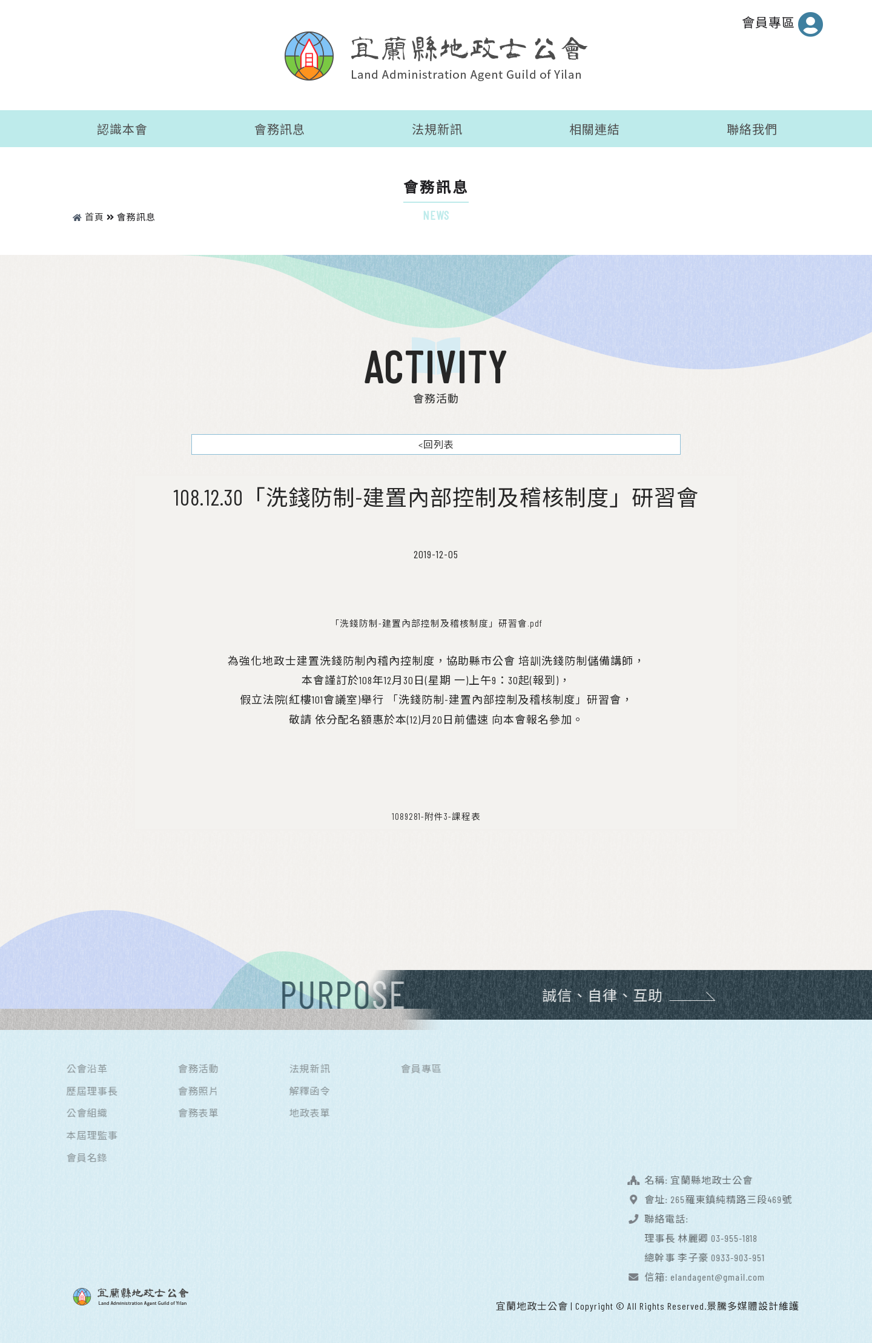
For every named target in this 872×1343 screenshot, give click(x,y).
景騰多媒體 (732, 1304)
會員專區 (783, 24)
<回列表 (436, 442)
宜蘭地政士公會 (532, 1304)
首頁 (88, 215)
